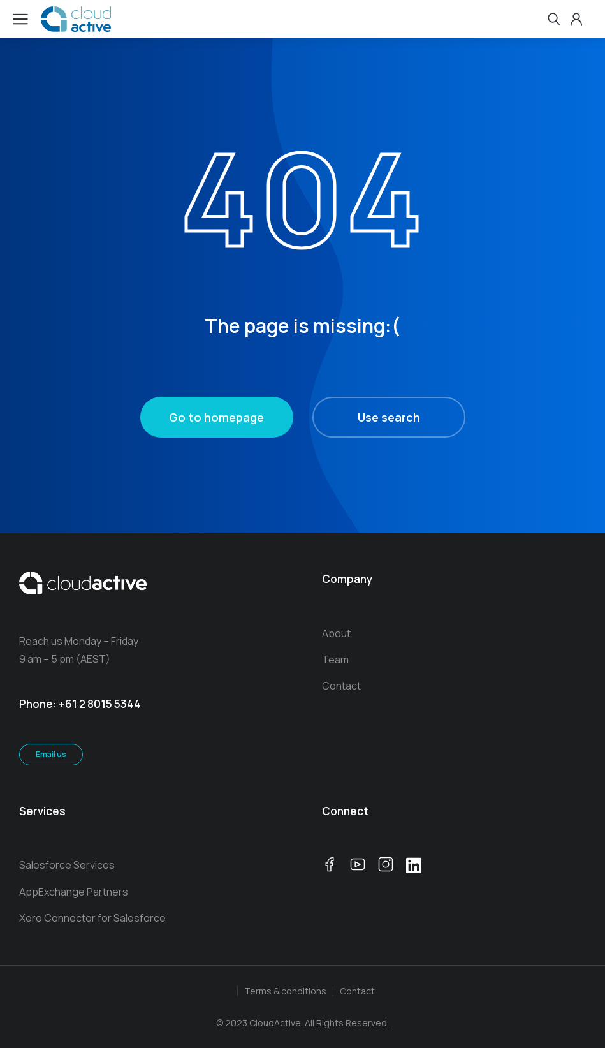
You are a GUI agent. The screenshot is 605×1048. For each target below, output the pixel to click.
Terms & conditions (285, 991)
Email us (51, 754)
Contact (357, 991)
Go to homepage (216, 417)
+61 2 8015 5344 (100, 704)
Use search (389, 417)
